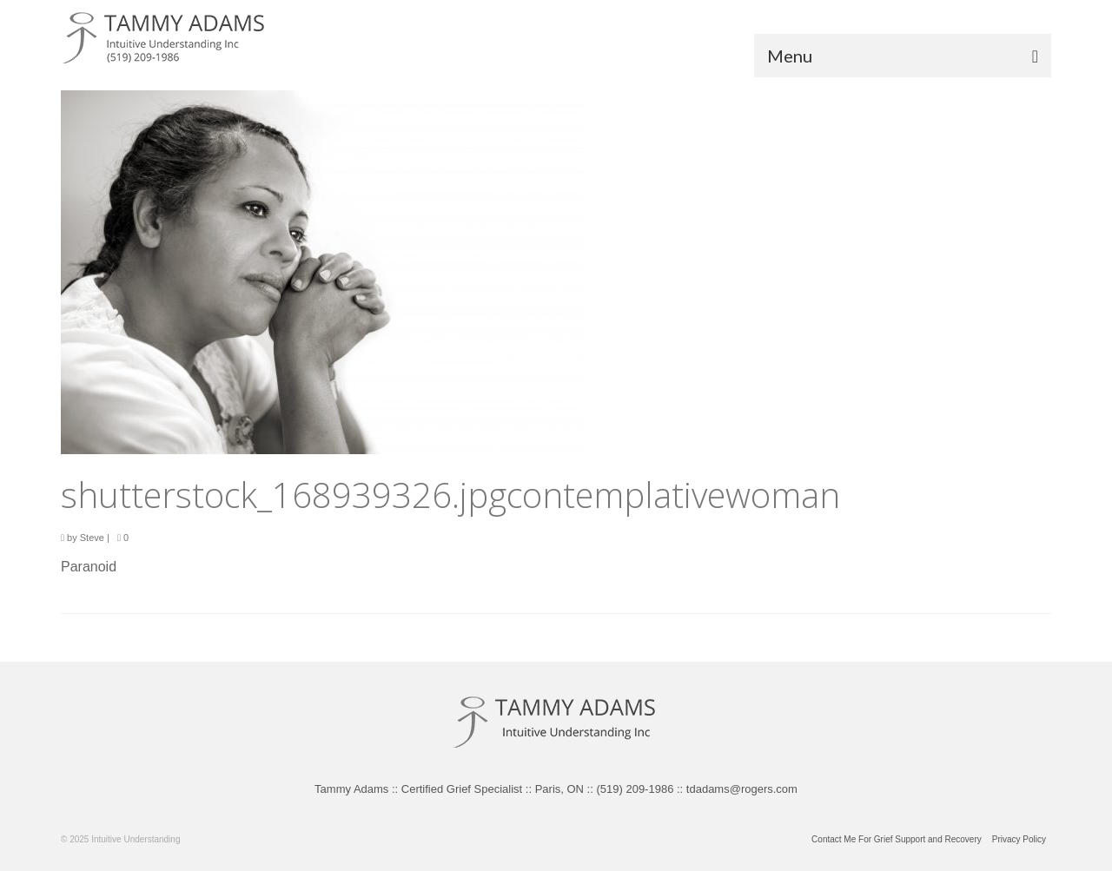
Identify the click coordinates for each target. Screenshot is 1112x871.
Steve (92, 537)
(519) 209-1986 (634, 788)
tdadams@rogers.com (742, 788)
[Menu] (902, 55)
